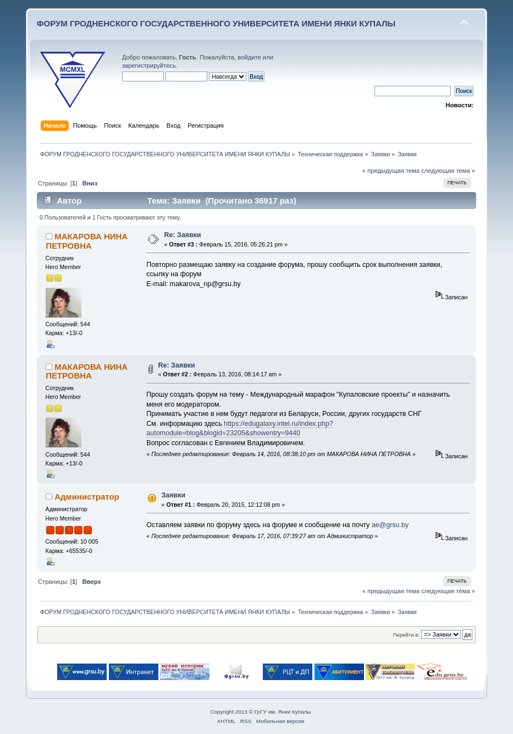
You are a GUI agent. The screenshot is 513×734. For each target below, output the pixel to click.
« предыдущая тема (391, 170)
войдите (249, 57)
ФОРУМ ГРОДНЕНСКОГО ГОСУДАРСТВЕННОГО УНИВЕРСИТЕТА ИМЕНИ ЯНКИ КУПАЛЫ (216, 23)
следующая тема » (448, 170)
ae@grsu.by (390, 525)
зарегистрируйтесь (149, 65)
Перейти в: (406, 635)
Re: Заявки (182, 235)
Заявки (174, 495)
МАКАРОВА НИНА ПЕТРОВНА (87, 241)
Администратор (86, 496)
